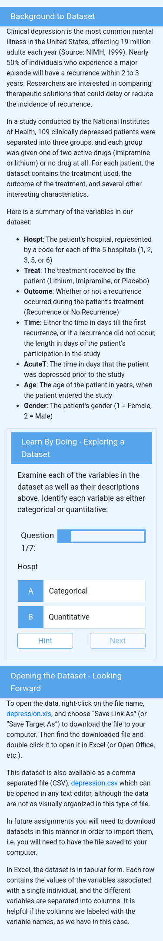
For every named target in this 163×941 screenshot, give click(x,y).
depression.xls (29, 714)
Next (118, 640)
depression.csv (94, 783)
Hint (45, 640)
